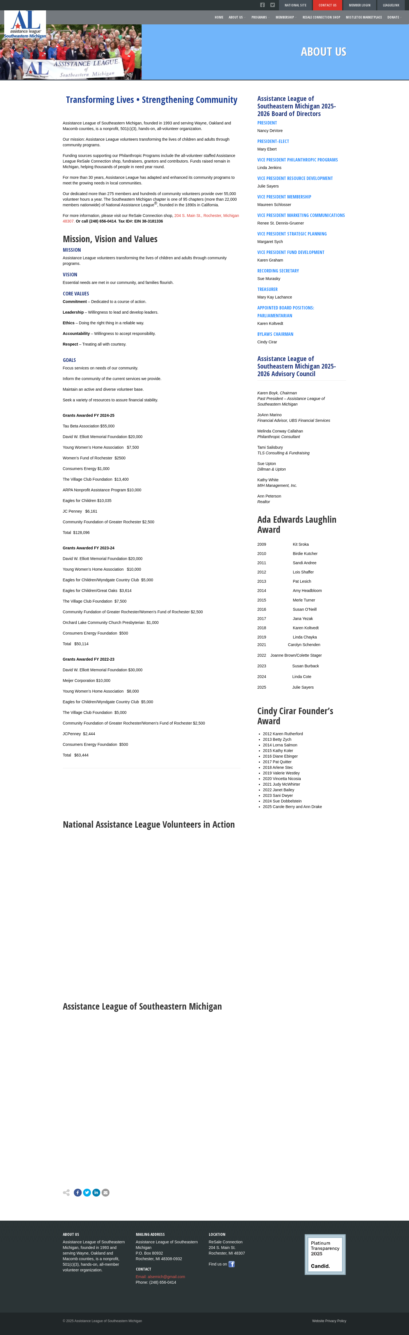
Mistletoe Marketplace (364, 17)
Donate (394, 17)
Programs (261, 17)
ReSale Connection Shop (321, 17)
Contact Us (328, 5)
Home (219, 17)
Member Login (360, 5)
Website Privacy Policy (329, 1321)
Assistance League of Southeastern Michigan (142, 1006)
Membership (286, 17)
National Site (295, 5)
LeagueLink (391, 5)
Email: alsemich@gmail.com (160, 1276)
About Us (237, 17)
